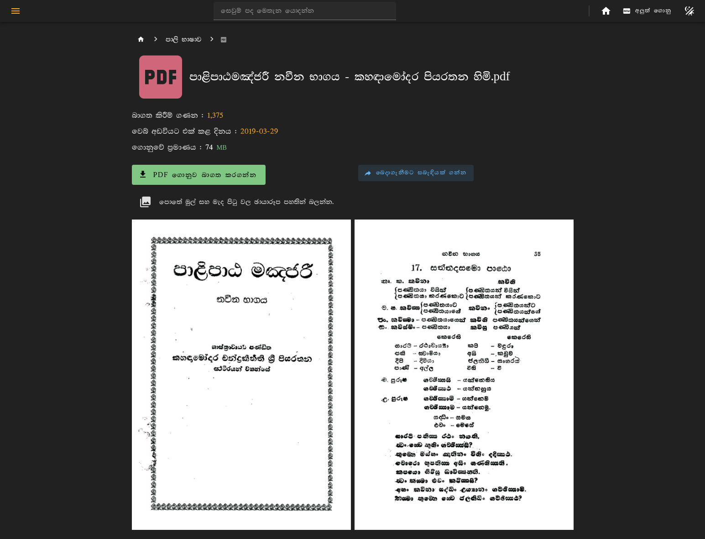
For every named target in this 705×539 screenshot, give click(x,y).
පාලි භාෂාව (184, 39)
